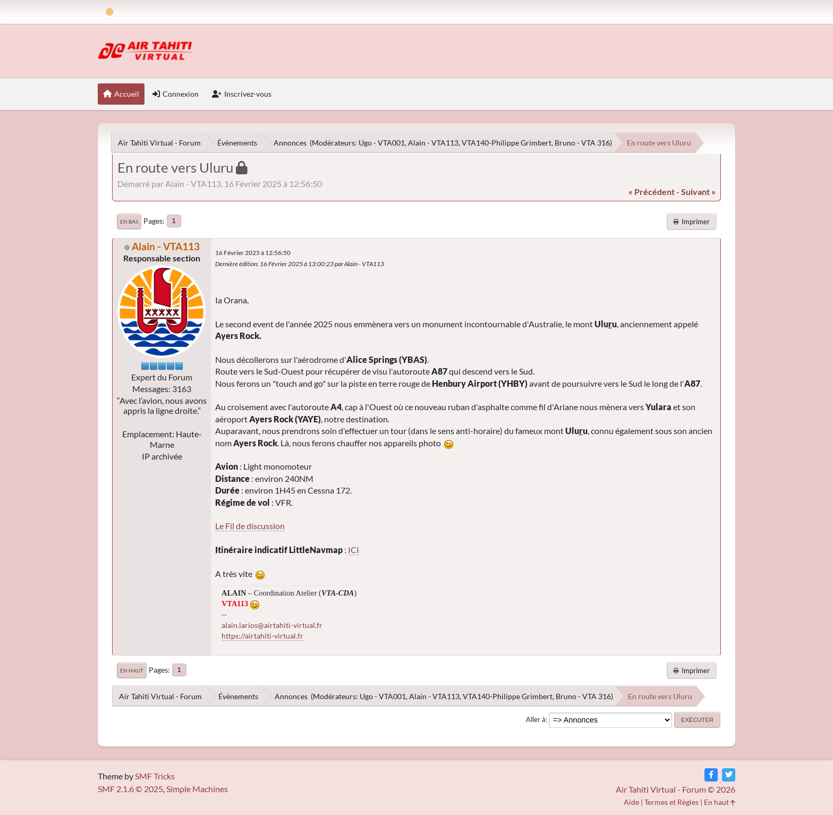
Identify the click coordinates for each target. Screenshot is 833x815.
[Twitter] (728, 775)
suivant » (698, 191)
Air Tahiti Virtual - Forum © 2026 (675, 789)
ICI (353, 550)
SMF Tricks (155, 776)
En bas (129, 221)
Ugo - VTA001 (382, 142)
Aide (631, 801)
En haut (131, 670)
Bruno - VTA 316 (582, 142)
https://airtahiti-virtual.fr (262, 635)
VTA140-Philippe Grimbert (506, 142)
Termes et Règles (671, 801)
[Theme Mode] (110, 12)
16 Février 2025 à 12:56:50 (253, 252)
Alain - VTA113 (433, 142)
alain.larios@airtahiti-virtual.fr (272, 625)
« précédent (651, 191)
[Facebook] (711, 775)
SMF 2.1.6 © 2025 (130, 789)
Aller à (536, 719)
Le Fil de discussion (250, 526)
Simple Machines (197, 789)
